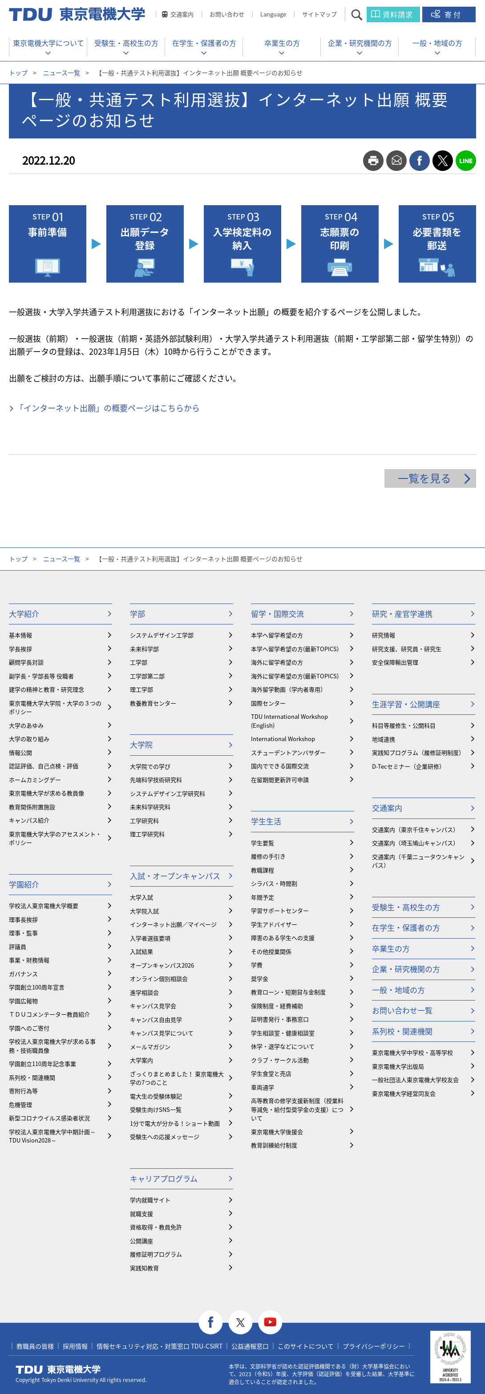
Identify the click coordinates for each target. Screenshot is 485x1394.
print (373, 160)
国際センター (268, 703)
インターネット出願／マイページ (173, 924)
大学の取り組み (29, 738)
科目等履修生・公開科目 (404, 725)
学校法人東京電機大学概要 (43, 905)
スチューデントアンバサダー (288, 752)
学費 (257, 964)
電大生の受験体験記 (156, 1096)
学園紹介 (24, 884)
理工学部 (141, 689)
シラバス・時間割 (274, 883)
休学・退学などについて (283, 1046)
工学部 (138, 662)
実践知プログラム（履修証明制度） (418, 752)
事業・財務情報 (29, 960)
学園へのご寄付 (29, 1028)
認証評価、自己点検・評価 (43, 766)
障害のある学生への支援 (283, 937)
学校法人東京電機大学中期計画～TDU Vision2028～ (52, 1136)
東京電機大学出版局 (398, 1066)
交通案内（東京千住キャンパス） (415, 829)
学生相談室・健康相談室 (283, 1033)
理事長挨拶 (23, 919)
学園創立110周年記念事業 (42, 1063)
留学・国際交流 (277, 613)
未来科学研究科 (150, 806)
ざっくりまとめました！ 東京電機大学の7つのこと (177, 1078)
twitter (442, 160)
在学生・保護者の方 (204, 42)
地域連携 (383, 739)
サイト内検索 (364, 14)
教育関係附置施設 (32, 806)
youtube (270, 1322)
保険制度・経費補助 (277, 1005)
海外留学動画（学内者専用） (288, 689)
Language (273, 14)
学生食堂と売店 (271, 1073)
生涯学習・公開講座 (406, 703)
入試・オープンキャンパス (175, 875)
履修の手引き (268, 856)
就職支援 (141, 1213)
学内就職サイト (150, 1199)
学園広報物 (23, 1001)
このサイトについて (306, 1345)
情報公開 (20, 752)
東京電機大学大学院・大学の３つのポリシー (55, 707)
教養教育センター (153, 703)
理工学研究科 (147, 834)
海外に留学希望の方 (277, 662)
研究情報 (383, 635)
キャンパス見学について (162, 1033)
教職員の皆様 (35, 1345)
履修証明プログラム (156, 1254)
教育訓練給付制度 (274, 1145)
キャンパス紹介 (29, 820)
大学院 (141, 744)
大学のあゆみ (26, 725)
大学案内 (141, 1060)
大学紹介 (24, 613)
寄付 (453, 14)
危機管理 (20, 1104)
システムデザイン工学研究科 (167, 793)
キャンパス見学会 (153, 1005)
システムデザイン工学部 (162, 635)
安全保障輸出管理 (395, 662)
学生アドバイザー (274, 924)
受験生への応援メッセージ (164, 1136)
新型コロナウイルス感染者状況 (49, 1118)
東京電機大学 (58, 1369)
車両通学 (262, 1087)
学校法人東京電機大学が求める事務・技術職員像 (52, 1045)
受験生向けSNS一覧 (156, 1109)
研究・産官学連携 (402, 613)
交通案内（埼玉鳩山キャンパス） (415, 843)
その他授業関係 (271, 951)
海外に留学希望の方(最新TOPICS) (295, 676)
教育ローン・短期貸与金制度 (288, 992)
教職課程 (262, 870)
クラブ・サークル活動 (280, 1060)
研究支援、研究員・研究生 (406, 648)
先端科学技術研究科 (156, 779)
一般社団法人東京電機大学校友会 (415, 1079)
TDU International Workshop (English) (289, 720)
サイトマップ (319, 14)
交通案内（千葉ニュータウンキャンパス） (418, 861)
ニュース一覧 (61, 72)
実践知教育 (144, 1268)
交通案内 (182, 14)
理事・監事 (23, 932)
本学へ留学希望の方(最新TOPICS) (295, 648)
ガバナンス (23, 973)
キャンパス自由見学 (156, 1019)
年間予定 (262, 897)
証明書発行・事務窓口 (280, 1019)
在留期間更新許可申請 (280, 779)
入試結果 (141, 951)
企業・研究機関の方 (360, 42)
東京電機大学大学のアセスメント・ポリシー (55, 838)
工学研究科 (144, 820)
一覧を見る (424, 478)
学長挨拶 (20, 648)
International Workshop (283, 738)
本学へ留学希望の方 (277, 635)
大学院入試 (144, 911)
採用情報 (75, 1345)
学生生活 (266, 821)
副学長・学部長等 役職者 (41, 676)
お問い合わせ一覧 (402, 1010)
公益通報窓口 (250, 1345)
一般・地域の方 (437, 42)
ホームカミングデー (35, 779)
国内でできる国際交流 (280, 766)
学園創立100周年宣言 (37, 987)
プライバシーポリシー (374, 1345)
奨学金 (259, 978)
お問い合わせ (227, 14)
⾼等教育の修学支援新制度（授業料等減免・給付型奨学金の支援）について (297, 1109)
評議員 (17, 946)
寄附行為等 (23, 1090)
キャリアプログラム (164, 1178)
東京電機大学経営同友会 (404, 1093)
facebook (419, 160)
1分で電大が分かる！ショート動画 (175, 1123)
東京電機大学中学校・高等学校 (412, 1052)
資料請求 (398, 14)
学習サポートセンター (280, 910)
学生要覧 (262, 843)
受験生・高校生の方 (126, 42)
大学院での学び (150, 766)
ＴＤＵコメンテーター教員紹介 (49, 1014)
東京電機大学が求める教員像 (46, 793)
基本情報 (20, 635)
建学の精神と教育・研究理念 (46, 689)
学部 (137, 613)
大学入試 (141, 897)
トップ (18, 72)
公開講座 (141, 1240)
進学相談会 (144, 992)
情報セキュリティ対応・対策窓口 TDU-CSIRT (159, 1345)
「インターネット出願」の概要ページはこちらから (108, 408)
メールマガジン (150, 1046)
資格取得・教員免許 (156, 1227)
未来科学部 (144, 648)
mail (396, 160)
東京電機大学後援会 (277, 1131)
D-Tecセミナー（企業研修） (408, 766)
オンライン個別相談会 (159, 978)
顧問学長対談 (26, 662)
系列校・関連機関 (32, 1077)
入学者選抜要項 (150, 938)
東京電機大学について (48, 42)
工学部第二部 (147, 676)
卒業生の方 (282, 42)
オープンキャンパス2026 (162, 965)
